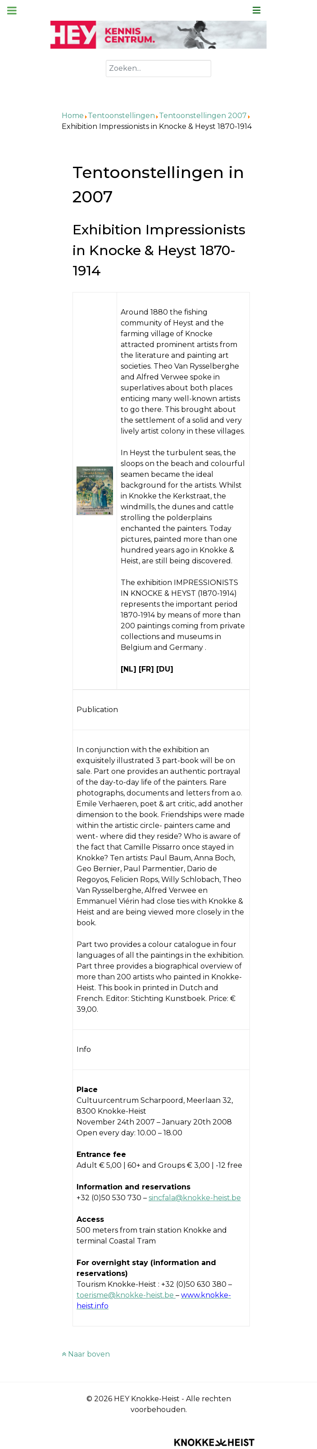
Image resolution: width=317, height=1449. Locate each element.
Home (73, 115)
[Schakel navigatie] (257, 10)
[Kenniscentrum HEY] (158, 34)
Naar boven (86, 1354)
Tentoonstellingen (121, 115)
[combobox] (158, 68)
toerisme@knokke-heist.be (125, 1295)
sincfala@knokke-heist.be (195, 1197)
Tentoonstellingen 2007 (203, 115)
